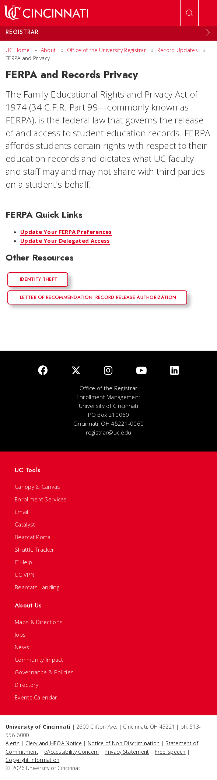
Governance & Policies (44, 672)
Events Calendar (36, 697)
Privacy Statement (127, 751)
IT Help (23, 562)
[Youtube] (141, 370)
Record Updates (177, 50)
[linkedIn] (174, 370)
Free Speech (170, 751)
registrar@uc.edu (109, 432)
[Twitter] (76, 370)
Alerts (13, 743)
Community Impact (39, 659)
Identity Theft (38, 279)
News (22, 647)
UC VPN (24, 574)
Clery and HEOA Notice (53, 743)
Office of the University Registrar (106, 50)
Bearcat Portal (33, 537)
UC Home (17, 50)
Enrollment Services (41, 499)
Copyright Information (32, 759)
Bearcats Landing (37, 587)
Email (21, 511)
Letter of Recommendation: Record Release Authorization (98, 297)
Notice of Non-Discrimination (124, 743)
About (48, 50)
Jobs (20, 634)
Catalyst (25, 524)
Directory (27, 684)
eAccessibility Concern (71, 751)
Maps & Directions (39, 622)
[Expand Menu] (208, 32)
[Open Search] (189, 13)
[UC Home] (46, 13)
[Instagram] (108, 370)
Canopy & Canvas (37, 486)
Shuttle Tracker (35, 549)
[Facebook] (43, 370)
